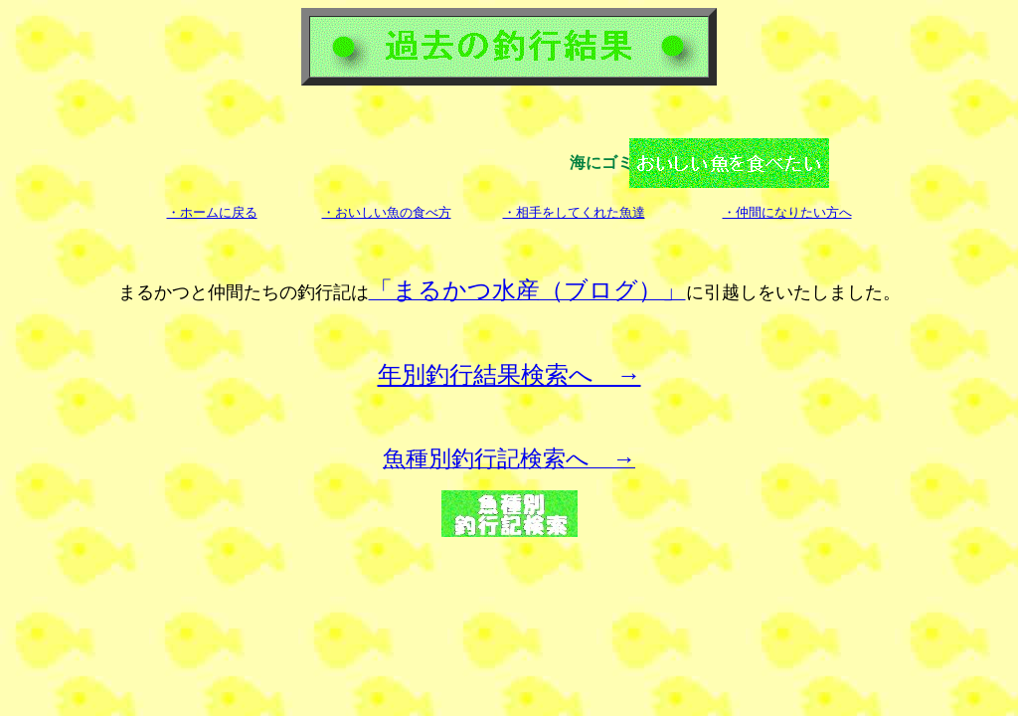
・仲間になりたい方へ (787, 212)
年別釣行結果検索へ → (509, 375)
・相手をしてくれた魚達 (574, 212)
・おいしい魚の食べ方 (386, 212)
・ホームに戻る (212, 212)
